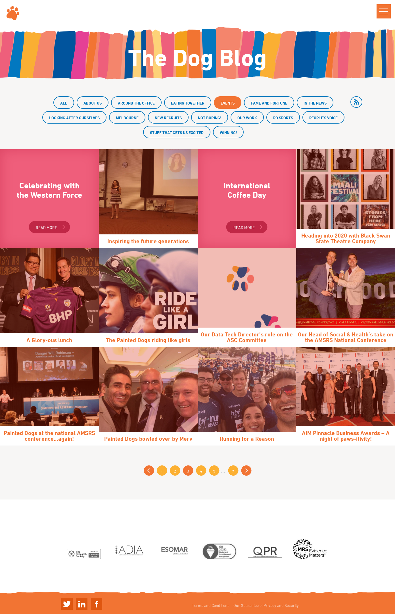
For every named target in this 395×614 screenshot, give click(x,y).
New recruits (168, 117)
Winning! (228, 132)
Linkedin (81, 604)
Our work (247, 117)
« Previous (149, 470)
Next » (246, 470)
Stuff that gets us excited (177, 132)
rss (356, 102)
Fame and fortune (269, 103)
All (63, 103)
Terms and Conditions (210, 605)
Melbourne (127, 117)
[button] (384, 11)
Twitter (67, 604)
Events (228, 103)
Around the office (136, 103)
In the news (315, 103)
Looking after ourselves (74, 117)
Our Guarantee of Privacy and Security (266, 605)
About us (92, 103)
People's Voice (323, 117)
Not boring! (209, 117)
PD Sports (283, 117)
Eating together (187, 103)
